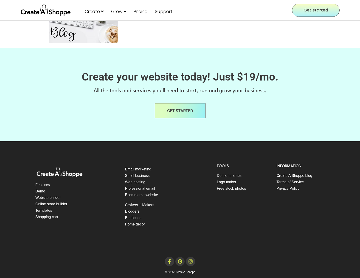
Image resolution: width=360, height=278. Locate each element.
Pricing (141, 11)
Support (163, 11)
